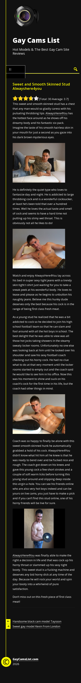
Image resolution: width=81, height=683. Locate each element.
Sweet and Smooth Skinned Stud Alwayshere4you (41, 86)
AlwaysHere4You (57, 113)
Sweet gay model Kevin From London (36, 626)
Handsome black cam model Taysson (37, 621)
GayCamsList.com (25, 659)
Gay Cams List (36, 40)
